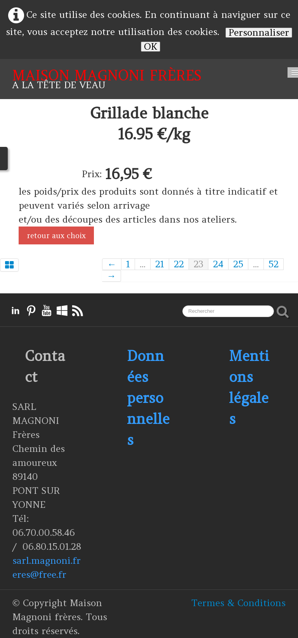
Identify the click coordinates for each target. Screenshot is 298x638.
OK (150, 47)
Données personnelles (148, 398)
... (143, 264)
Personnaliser (259, 33)
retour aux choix (56, 235)
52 (274, 264)
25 (238, 264)
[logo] (106, 79)
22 (179, 264)
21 (159, 264)
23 (198, 264)
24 (218, 264)
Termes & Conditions (238, 603)
